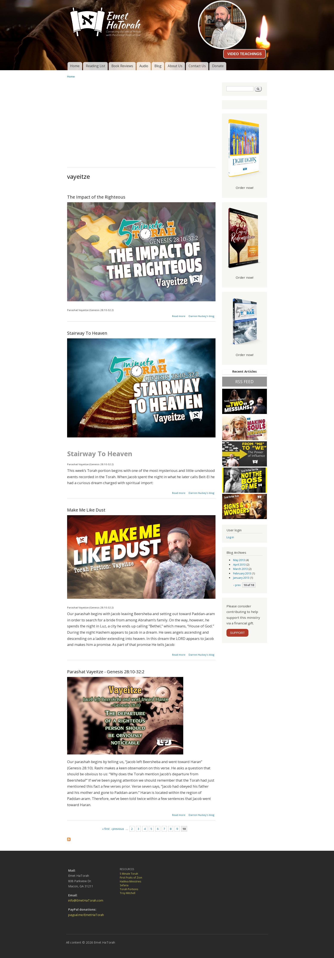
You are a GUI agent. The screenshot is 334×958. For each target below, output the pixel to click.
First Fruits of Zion (131, 877)
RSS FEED (244, 381)
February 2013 (242, 573)
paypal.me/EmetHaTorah (86, 915)
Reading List (95, 66)
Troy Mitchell (127, 893)
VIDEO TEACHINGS (244, 54)
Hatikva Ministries (130, 881)
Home (75, 66)
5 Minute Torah (129, 874)
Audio (143, 66)
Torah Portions (129, 889)
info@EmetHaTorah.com (85, 900)
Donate (218, 66)
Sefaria (124, 885)
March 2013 (240, 569)
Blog (158, 66)
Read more (178, 316)
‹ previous (117, 829)
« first (105, 829)
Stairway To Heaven (87, 333)
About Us (175, 66)
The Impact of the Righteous (96, 197)
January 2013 (241, 578)
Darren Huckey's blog (201, 316)
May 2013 (239, 560)
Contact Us (197, 66)
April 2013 (239, 564)
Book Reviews (122, 66)
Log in (230, 537)
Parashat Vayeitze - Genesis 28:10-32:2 (105, 672)
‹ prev (237, 585)
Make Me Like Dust (86, 510)
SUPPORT (237, 633)
